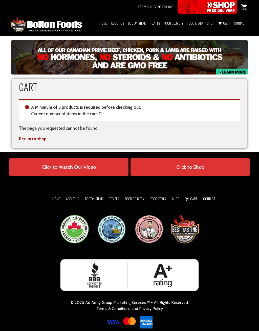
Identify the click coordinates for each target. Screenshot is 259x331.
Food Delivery (173, 23)
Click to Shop (190, 167)
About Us (117, 23)
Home (103, 23)
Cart (224, 23)
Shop (210, 23)
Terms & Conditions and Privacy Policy (129, 308)
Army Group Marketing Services (118, 302)
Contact (240, 23)
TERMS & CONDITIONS (156, 7)
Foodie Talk (195, 23)
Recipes (155, 23)
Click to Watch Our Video (69, 167)
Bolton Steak (137, 23)
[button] (210, 30)
